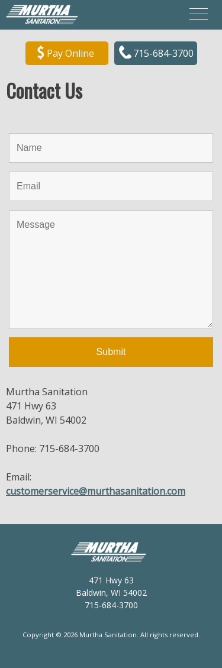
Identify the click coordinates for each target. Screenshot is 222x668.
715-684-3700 (156, 54)
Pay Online (65, 54)
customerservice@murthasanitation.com (95, 491)
